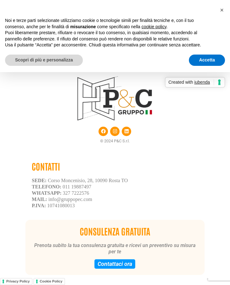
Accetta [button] (207, 59)
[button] (222, 10)
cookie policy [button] (154, 26)
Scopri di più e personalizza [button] (44, 59)
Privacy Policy (18, 281)
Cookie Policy (51, 281)
